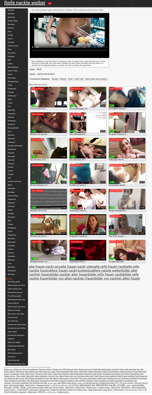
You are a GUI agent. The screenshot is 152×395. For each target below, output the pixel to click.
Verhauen (11, 142)
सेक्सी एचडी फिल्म (102, 385)
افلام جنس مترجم (54, 383)
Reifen (10, 210)
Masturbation (13, 67)
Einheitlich (12, 149)
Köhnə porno (82, 390)
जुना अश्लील (121, 385)
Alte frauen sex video (16, 314)
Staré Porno (126, 387)
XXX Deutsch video (70, 369)
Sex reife (140, 369)
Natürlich (11, 203)
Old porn (7, 383)
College (11, 92)
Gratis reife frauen (95, 372)
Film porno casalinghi (20, 383)
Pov (9, 106)
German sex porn (85, 369)
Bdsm (10, 185)
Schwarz (11, 164)
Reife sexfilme (9, 372)
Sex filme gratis (14, 282)
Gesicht (11, 28)
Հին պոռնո (128, 383)
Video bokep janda (95, 390)
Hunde (10, 35)
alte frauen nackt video (77, 267)
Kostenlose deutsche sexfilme (16, 337)
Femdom (11, 206)
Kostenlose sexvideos (17, 381)
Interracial (12, 78)
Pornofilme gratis (14, 296)
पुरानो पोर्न (41, 392)
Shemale (11, 274)
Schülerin (11, 217)
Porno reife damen (51, 378)
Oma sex (138, 383)
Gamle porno (91, 387)
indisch (10, 249)
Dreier (10, 74)
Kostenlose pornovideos (49, 381)
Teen (10, 49)
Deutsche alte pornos (15, 378)
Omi (9, 178)
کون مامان (81, 383)
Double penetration (15, 146)
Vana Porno (108, 390)
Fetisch (11, 167)
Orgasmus (12, 235)
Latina (10, 64)
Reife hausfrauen (126, 372)
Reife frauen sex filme (16, 285)
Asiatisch (11, 124)
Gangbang (12, 228)
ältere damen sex (31, 372)
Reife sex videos (14, 342)
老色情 (23, 387)
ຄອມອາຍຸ (23, 392)
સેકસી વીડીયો (74, 385)
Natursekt (11, 242)
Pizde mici (48, 387)
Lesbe (10, 103)
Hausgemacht (13, 128)
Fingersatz (12, 89)
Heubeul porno (63, 392)
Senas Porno (80, 387)
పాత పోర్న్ (112, 385)
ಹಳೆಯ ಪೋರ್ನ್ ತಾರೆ (87, 385)
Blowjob (11, 10)
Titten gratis (20, 376)
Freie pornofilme (45, 369)
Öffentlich (11, 189)
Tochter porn (57, 369)
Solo (9, 131)
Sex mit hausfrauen (30, 369)
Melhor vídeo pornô (69, 383)
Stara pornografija (139, 387)
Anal (9, 31)
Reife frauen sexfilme (126, 376)
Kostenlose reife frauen (17, 324)
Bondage (11, 192)
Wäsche (11, 117)
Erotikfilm (11, 256)
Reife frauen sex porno (17, 307)
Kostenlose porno (114, 378)
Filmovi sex (71, 390)
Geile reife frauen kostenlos (37, 376)
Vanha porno (30, 385)
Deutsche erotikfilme (130, 378)
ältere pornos (64, 378)
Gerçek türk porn (92, 383)
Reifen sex (18, 369)
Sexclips (89, 381)
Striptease (12, 271)
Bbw (9, 221)
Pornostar (12, 53)
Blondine (11, 24)
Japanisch (12, 199)
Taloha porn (32, 392)
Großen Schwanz (14, 181)
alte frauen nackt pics (45, 267)
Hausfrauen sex (130, 381)
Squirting (11, 110)
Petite (10, 85)
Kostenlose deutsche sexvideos (16, 348)
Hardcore (11, 17)
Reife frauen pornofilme (34, 378)
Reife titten (83, 372)
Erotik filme (97, 369)
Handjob (11, 56)
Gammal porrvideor (16, 385)
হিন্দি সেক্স (118, 383)
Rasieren (11, 135)
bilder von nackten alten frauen (117, 278)
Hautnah (11, 160)
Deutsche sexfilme (67, 381)
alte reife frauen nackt (110, 267)
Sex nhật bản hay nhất (38, 383)
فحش (128, 385)
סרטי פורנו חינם (131, 390)
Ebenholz (11, 139)
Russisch (11, 238)
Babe (10, 99)
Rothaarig (11, 121)
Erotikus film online (106, 383)
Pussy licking (13, 196)
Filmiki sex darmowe (58, 390)
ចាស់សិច (16, 387)
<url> (10, 263)
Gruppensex (14, 374)
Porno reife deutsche (128, 369)
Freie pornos (13, 317)
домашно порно (43, 385)
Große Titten (13, 21)
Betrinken (11, 267)
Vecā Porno (70, 387)
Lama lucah (34, 390)
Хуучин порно (58, 387)
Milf (9, 60)
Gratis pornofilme (100, 381)
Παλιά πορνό (119, 390)
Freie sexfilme (13, 303)
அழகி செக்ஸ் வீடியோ (59, 385)
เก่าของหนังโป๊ (22, 390)
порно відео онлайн (35, 387)
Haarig (10, 224)
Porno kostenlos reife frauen (67, 372)
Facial (10, 39)
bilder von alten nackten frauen (72, 278)
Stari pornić (116, 387)
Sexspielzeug (13, 81)
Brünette (11, 14)
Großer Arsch (13, 46)
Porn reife (74, 378)
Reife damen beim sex (16, 300)
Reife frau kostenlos (111, 372)
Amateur (11, 42)
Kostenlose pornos (15, 292)
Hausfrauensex (14, 360)
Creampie (11, 114)
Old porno (15, 392)
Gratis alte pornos (15, 289)
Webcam (11, 260)
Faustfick (11, 246)
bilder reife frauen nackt (105, 274)
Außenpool (12, 96)
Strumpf (11, 153)
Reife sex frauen (14, 310)
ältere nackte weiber (107, 270)
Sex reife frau (13, 321)
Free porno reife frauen (44, 374)
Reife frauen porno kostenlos (15, 355)
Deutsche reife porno (85, 376)
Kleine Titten (13, 71)
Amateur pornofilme (116, 381)
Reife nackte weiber (24, 3)
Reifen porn (8, 369)
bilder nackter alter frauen (69, 274)
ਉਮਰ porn (8, 387)
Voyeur (10, 171)
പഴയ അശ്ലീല (137, 385)
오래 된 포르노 (10, 390)
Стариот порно (104, 387)
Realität (11, 213)
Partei (10, 231)
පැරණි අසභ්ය (51, 392)
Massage (11, 156)
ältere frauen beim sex (16, 364)
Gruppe (10, 174)
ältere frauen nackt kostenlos (96, 79)
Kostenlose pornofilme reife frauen (17, 330)
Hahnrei (11, 253)
